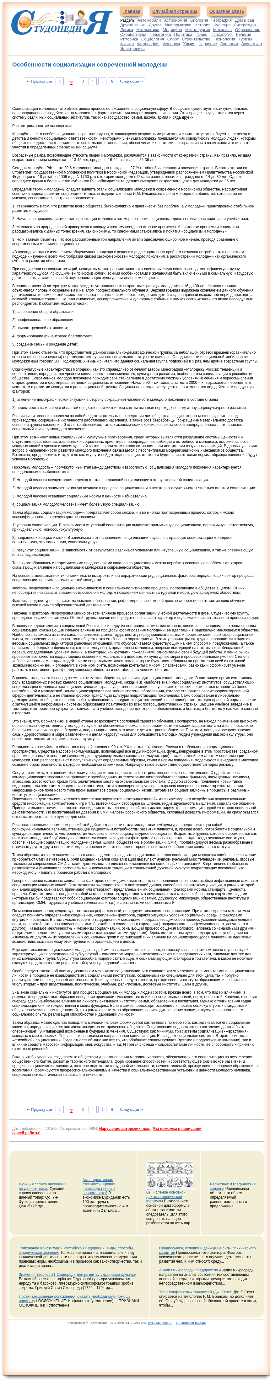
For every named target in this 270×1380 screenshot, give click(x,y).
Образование (248, 29)
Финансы (171, 43)
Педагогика (160, 34)
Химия (189, 43)
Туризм (245, 39)
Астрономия (175, 20)
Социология (152, 39)
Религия (243, 34)
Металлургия (197, 29)
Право (201, 34)
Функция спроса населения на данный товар (43, 1186)
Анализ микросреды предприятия (188, 1270)
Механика (222, 29)
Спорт (173, 39)
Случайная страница (174, 11)
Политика (183, 34)
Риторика (129, 39)
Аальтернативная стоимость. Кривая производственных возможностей (99, 1186)
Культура (222, 25)
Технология (224, 39)
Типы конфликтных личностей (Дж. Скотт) (196, 1292)
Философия (148, 43)
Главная (131, 11)
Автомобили (149, 20)
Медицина (172, 29)
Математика (147, 29)
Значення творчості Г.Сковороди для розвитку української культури (77, 1274)
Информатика (178, 25)
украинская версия (191, 1322)
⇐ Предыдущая (39, 81)
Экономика (251, 43)
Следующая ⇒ (131, 81)
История (202, 25)
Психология (222, 34)
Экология (229, 43)
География (221, 20)
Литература (245, 25)
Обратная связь (226, 11)
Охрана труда (133, 34)
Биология (199, 20)
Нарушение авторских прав (124, 1128)
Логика (126, 29)
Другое (155, 25)
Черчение (208, 43)
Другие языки (133, 25)
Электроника (132, 48)
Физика (127, 43)
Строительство (196, 39)
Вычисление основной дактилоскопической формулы (166, 1196)
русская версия (160, 1322)
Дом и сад (244, 20)
